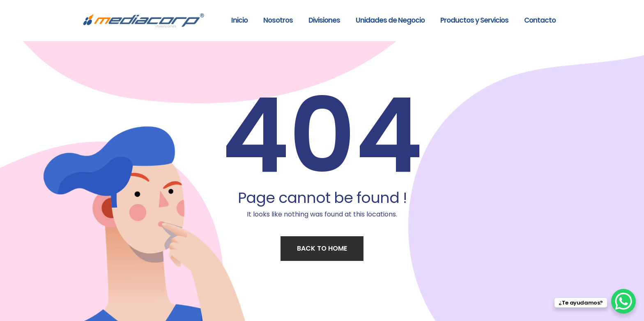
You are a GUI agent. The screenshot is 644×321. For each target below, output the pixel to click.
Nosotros (278, 20)
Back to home (322, 248)
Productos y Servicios (474, 20)
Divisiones (324, 20)
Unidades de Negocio (390, 20)
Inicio (239, 20)
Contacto (540, 20)
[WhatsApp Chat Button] (623, 301)
